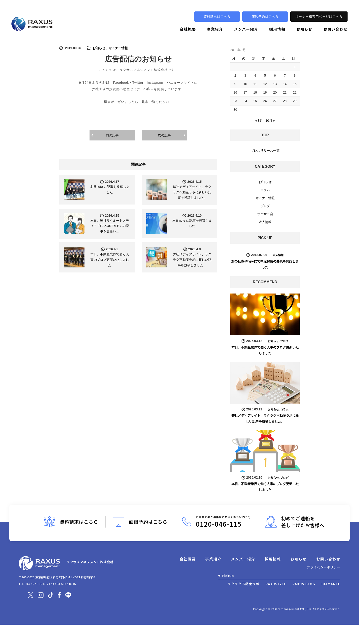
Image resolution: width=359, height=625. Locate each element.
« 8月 (259, 120)
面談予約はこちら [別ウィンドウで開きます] (265, 16)
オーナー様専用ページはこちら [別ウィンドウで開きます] (319, 16)
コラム (265, 189)
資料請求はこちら (217, 16)
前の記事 (112, 135)
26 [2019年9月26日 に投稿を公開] (265, 101)
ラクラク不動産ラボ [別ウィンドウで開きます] (243, 583)
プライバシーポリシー (323, 567)
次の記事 (164, 135)
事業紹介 (215, 29)
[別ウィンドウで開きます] (30, 594)
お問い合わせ (335, 29)
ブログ (265, 205)
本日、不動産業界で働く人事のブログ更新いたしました (109, 259)
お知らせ (304, 29)
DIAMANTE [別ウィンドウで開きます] (330, 583)
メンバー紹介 (246, 29)
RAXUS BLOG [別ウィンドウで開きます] (303, 583)
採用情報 (277, 29)
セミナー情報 (118, 48)
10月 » (270, 120)
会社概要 (188, 29)
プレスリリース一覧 (265, 150)
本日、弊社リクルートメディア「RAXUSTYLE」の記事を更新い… (109, 226)
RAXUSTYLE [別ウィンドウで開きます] (276, 583)
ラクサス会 (265, 214)
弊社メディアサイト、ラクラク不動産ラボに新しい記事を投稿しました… (192, 192)
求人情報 (265, 222)
